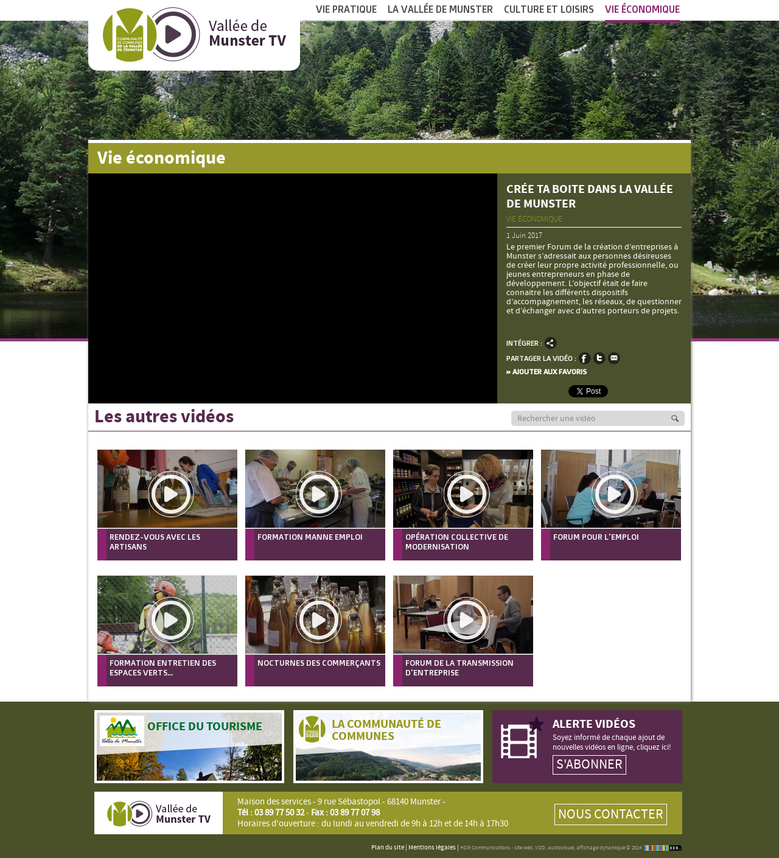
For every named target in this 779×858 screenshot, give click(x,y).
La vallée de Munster (440, 9)
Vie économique (642, 13)
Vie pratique (346, 9)
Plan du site (387, 847)
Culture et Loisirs (549, 9)
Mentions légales (432, 847)
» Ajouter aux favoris (546, 371)
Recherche (682, 418)
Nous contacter (610, 814)
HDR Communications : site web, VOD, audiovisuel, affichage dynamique (542, 848)
